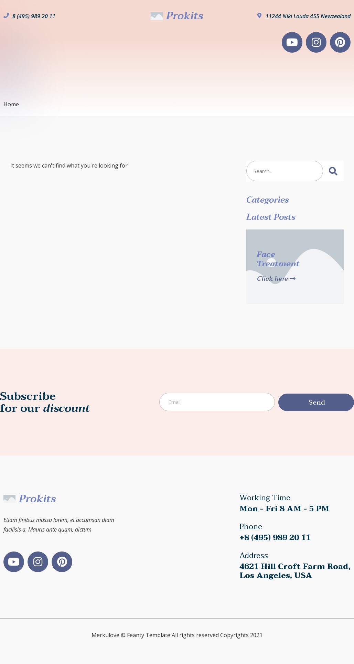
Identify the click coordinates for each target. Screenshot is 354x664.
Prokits (184, 16)
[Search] (333, 171)
